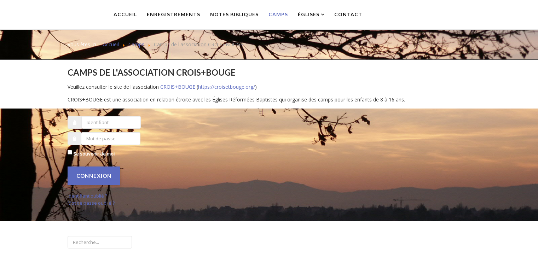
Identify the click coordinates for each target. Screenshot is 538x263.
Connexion (93, 176)
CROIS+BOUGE (177, 86)
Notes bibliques (234, 14)
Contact (348, 14)
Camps (278, 14)
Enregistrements (173, 14)
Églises (308, 14)
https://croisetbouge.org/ (226, 86)
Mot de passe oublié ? (91, 203)
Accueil (125, 14)
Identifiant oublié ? (87, 196)
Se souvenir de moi (94, 154)
